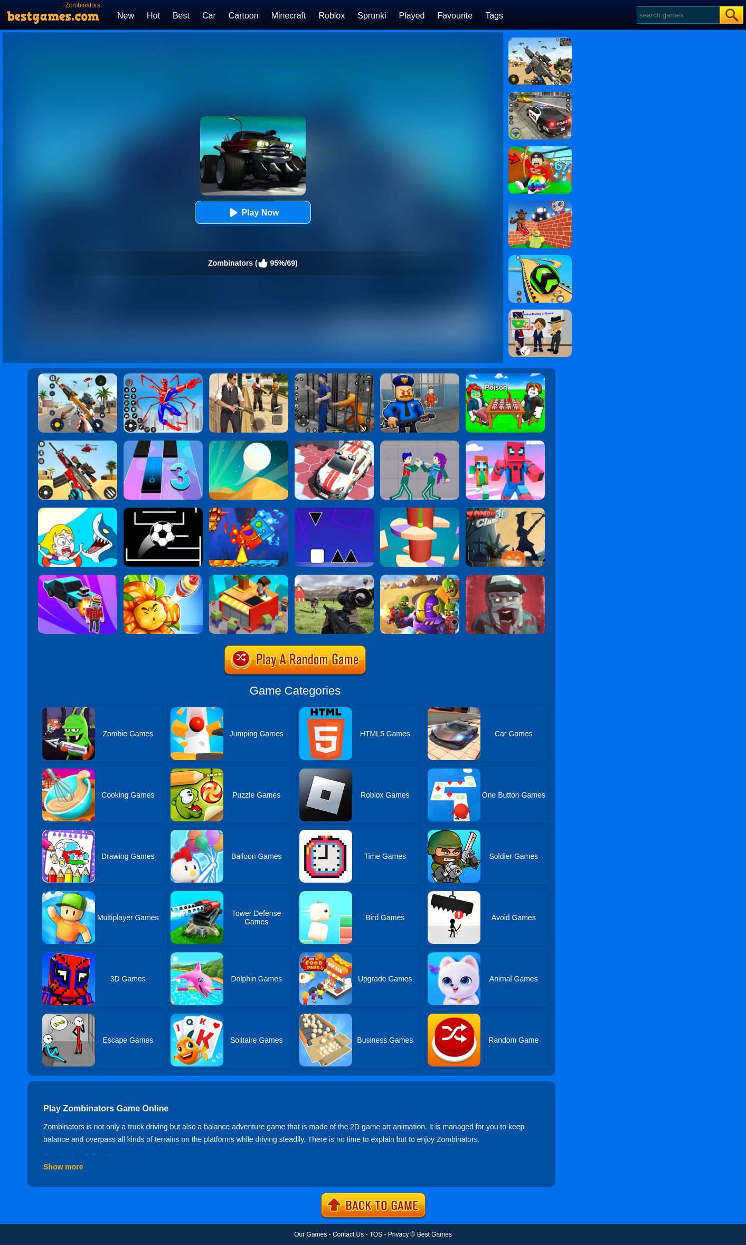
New (125, 15)
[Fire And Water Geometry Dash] (248, 511)
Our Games (310, 1234)
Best (181, 15)
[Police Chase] (540, 95)
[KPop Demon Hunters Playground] (419, 444)
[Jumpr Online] (163, 511)
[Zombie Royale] (505, 578)
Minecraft (288, 15)
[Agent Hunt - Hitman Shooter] (248, 377)
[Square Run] (334, 511)
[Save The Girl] (77, 511)
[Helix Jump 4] (419, 511)
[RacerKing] (334, 444)
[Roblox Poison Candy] (505, 377)
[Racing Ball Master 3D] (540, 259)
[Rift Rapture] (77, 444)
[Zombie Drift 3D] (77, 578)
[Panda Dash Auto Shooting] (77, 377)
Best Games (434, 1234)
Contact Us (348, 1234)
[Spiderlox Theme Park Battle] (163, 377)
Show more (63, 1167)
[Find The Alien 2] (540, 313)
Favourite (455, 15)
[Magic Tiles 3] (163, 444)
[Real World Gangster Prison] (334, 377)
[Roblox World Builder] (540, 204)
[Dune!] (248, 444)
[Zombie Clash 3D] (505, 511)
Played (412, 15)
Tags (494, 15)
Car (209, 15)
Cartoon (244, 15)
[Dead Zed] (334, 578)
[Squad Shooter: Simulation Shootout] (540, 41)
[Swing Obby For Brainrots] (540, 150)
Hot (153, 15)
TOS (376, 1234)
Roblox (331, 15)
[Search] (678, 15)
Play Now (252, 212)
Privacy (398, 1234)
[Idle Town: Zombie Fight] (248, 578)
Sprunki (371, 15)
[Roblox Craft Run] (505, 444)
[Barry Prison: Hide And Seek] (419, 377)
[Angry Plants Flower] (163, 578)
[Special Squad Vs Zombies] (419, 578)
